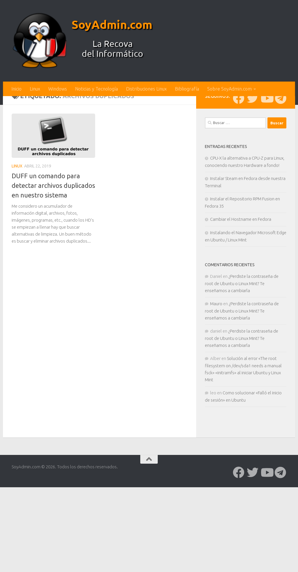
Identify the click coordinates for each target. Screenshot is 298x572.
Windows (57, 88)
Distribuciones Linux (146, 88)
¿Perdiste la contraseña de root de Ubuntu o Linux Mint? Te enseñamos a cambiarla (242, 379)
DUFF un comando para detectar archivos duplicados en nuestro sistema (53, 281)
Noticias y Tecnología (96, 88)
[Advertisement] (149, 140)
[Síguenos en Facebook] (238, 194)
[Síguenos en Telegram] (280, 194)
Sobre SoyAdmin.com (229, 88)
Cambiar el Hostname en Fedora (240, 315)
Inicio (16, 88)
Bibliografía (187, 88)
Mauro (216, 399)
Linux (35, 88)
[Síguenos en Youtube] (266, 194)
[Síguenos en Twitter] (252, 194)
